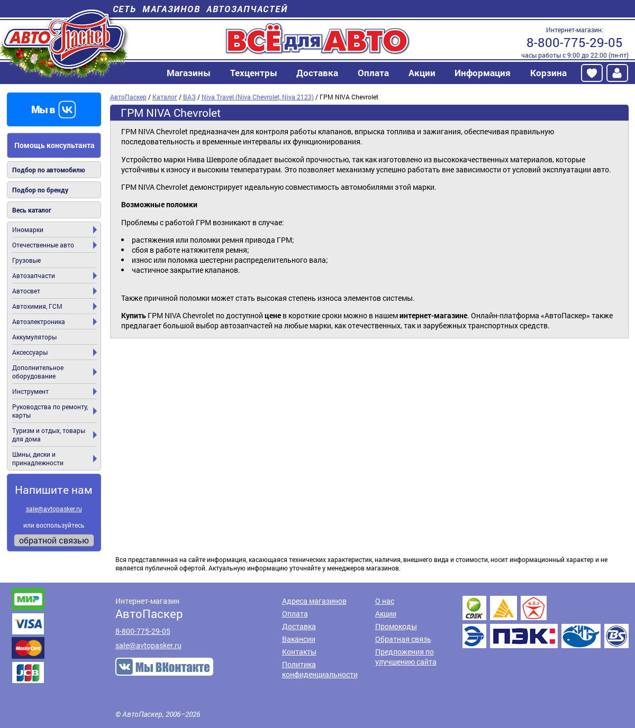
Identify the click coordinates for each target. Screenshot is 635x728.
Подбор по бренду (40, 190)
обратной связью (54, 540)
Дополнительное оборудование (38, 371)
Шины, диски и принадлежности (38, 458)
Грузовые (26, 260)
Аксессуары (30, 352)
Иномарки (27, 229)
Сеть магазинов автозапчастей (200, 9)
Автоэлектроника (38, 321)
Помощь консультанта (54, 145)
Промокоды (396, 626)
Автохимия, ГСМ (37, 306)
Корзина (548, 73)
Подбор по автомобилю (48, 169)
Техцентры (253, 73)
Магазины (189, 73)
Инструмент (30, 391)
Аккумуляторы (34, 337)
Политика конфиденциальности (320, 669)
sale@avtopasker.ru (54, 508)
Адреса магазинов (314, 601)
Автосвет (26, 291)
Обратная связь (403, 639)
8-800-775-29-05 (575, 42)
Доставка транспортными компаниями (545, 622)
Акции (422, 73)
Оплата (373, 73)
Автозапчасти (33, 275)
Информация (483, 73)
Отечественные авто (43, 245)
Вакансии (298, 639)
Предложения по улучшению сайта (406, 657)
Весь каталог (31, 210)
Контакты (299, 652)
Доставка (317, 73)
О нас (384, 601)
